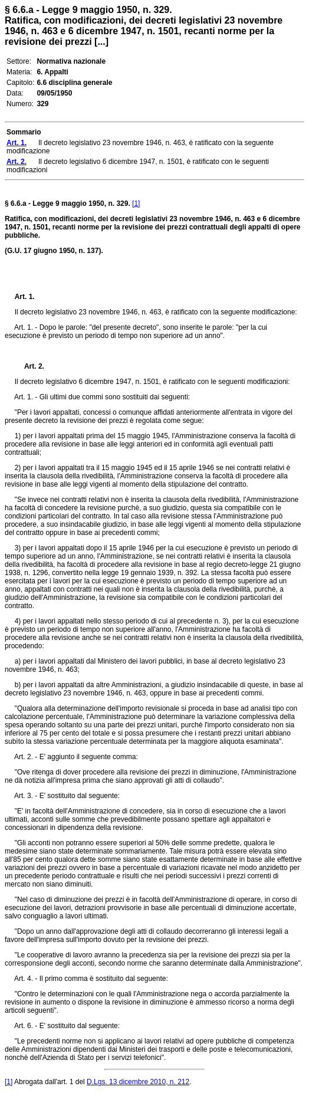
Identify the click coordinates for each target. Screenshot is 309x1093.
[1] (136, 203)
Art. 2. (29, 366)
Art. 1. (25, 297)
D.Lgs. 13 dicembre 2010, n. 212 (138, 1082)
